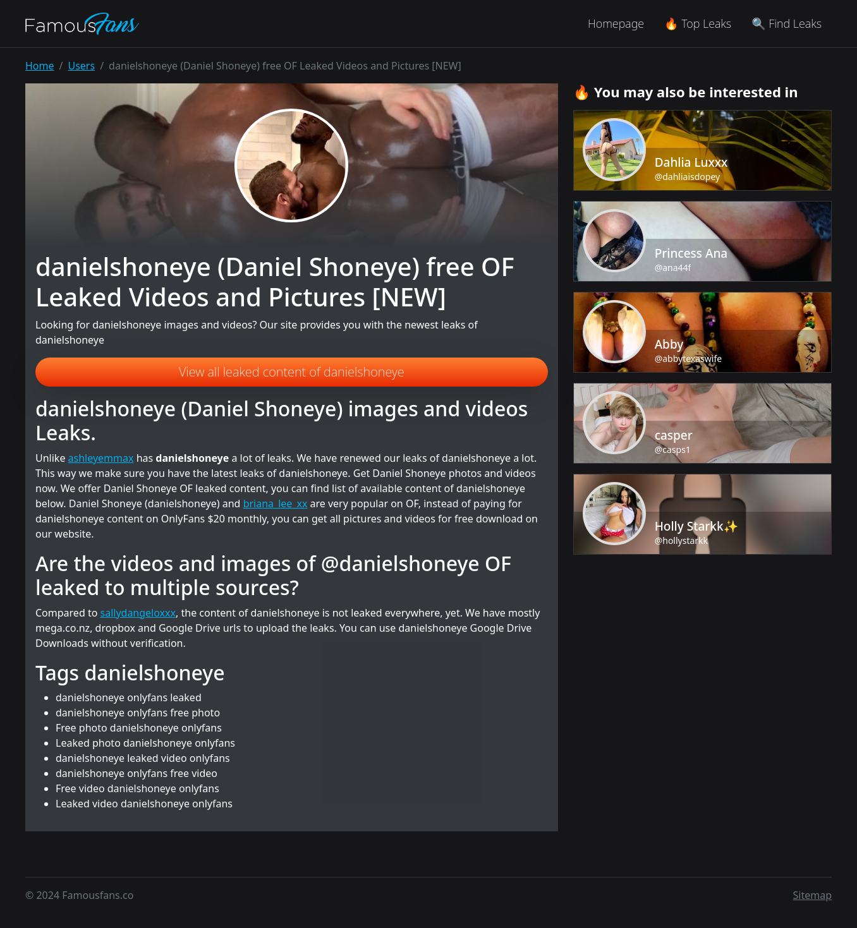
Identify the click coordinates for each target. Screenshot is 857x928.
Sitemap (812, 895)
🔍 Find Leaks (786, 23)
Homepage (616, 23)
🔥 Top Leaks (697, 23)
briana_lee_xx (275, 503)
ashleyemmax (101, 458)
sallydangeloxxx (138, 613)
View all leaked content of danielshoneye (291, 371)
